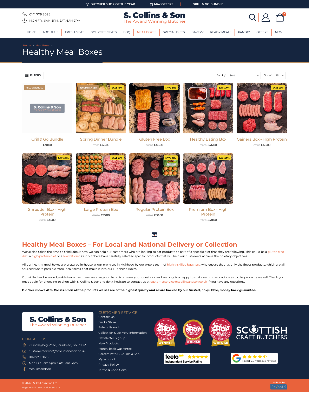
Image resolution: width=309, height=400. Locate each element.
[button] (33, 75)
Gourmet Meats (104, 32)
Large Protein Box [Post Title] (101, 209)
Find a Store (107, 322)
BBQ (126, 32)
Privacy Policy (108, 364)
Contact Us (106, 317)
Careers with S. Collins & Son (118, 354)
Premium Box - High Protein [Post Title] (208, 212)
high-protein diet (44, 256)
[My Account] (266, 17)
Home (31, 32)
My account (106, 359)
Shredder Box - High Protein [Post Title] (47, 212)
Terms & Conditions (112, 370)
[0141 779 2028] (24, 14)
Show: (268, 75)
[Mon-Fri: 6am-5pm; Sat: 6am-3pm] (24, 21)
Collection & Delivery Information (122, 333)
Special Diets (174, 32)
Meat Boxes (146, 32)
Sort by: (221, 75)
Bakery (197, 32)
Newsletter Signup (111, 338)
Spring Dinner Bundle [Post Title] (101, 139)
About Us (50, 32)
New (278, 32)
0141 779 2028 (40, 14)
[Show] (280, 75)
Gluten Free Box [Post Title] (154, 139)
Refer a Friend (108, 327)
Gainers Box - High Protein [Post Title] (262, 139)
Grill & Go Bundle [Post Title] (47, 139)
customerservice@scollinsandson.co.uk (178, 281)
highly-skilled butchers (183, 264)
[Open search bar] (252, 17)
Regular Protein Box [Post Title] (155, 209)
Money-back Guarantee (115, 349)
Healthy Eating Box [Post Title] (208, 139)
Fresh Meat (74, 32)
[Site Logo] (154, 17)
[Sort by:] (244, 75)
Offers (262, 32)
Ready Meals (220, 32)
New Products (108, 343)
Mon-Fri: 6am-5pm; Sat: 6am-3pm (54, 20)
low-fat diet (71, 256)
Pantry (244, 32)
